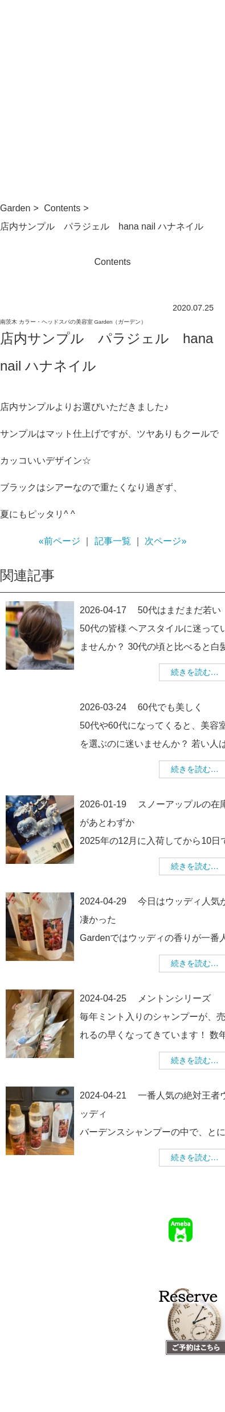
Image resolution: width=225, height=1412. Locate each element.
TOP (111, 1249)
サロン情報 (144, 1249)
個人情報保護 (201, 1282)
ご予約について (197, 1249)
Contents (62, 208)
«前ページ (59, 541)
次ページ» (165, 541)
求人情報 (148, 1266)
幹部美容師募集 (197, 1266)
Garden (15, 208)
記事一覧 (113, 541)
